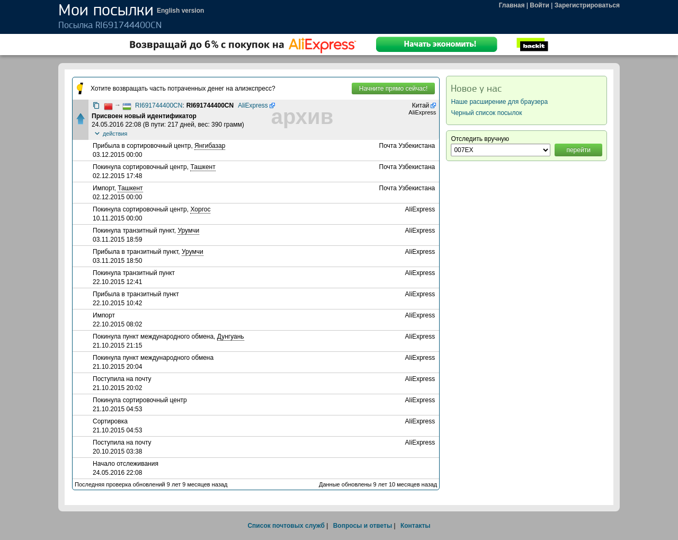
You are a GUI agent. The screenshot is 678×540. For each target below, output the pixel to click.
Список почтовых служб (285, 525)
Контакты (415, 525)
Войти (539, 5)
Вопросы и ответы (362, 525)
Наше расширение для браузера (499, 101)
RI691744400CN (158, 105)
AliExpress (253, 105)
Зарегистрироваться (587, 5)
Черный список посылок (486, 113)
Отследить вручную (480, 139)
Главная (512, 5)
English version (180, 10)
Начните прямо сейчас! (393, 88)
